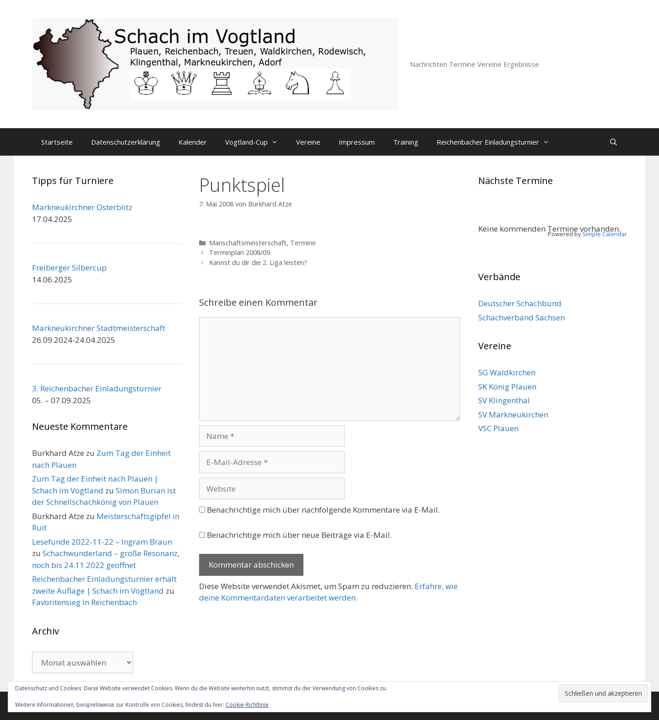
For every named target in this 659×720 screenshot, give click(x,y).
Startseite (57, 141)
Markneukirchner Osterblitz (82, 207)
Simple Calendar (604, 234)
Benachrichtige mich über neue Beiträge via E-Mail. (299, 535)
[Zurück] (493, 212)
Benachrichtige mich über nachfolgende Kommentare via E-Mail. (323, 509)
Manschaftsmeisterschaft (247, 242)
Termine (303, 242)
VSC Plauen (498, 428)
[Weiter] (612, 212)
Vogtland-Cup (256, 142)
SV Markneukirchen (513, 414)
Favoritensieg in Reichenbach (84, 602)
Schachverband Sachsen (521, 317)
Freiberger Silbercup (69, 267)
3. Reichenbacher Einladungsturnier (97, 388)
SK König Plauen (507, 386)
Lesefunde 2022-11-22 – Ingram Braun (102, 541)
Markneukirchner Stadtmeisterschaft (98, 328)
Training (405, 141)
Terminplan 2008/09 (239, 252)
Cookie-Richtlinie (247, 705)
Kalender (192, 141)
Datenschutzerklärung (125, 141)
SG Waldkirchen (506, 372)
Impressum (357, 141)
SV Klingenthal (504, 400)
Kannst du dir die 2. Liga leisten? (258, 262)
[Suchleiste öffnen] (613, 142)
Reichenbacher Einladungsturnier (497, 142)
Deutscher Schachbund (520, 303)
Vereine (308, 141)
